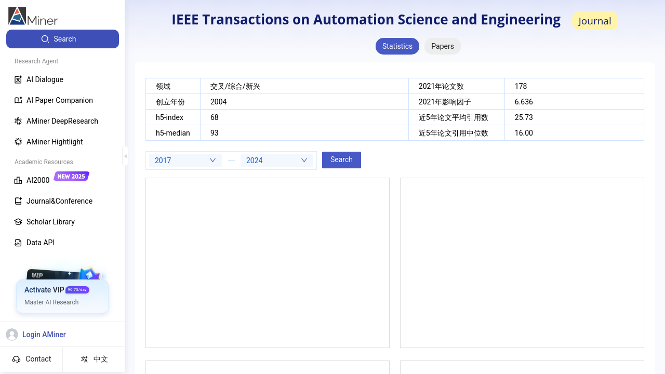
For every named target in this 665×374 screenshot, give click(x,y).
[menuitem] (62, 39)
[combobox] (185, 160)
